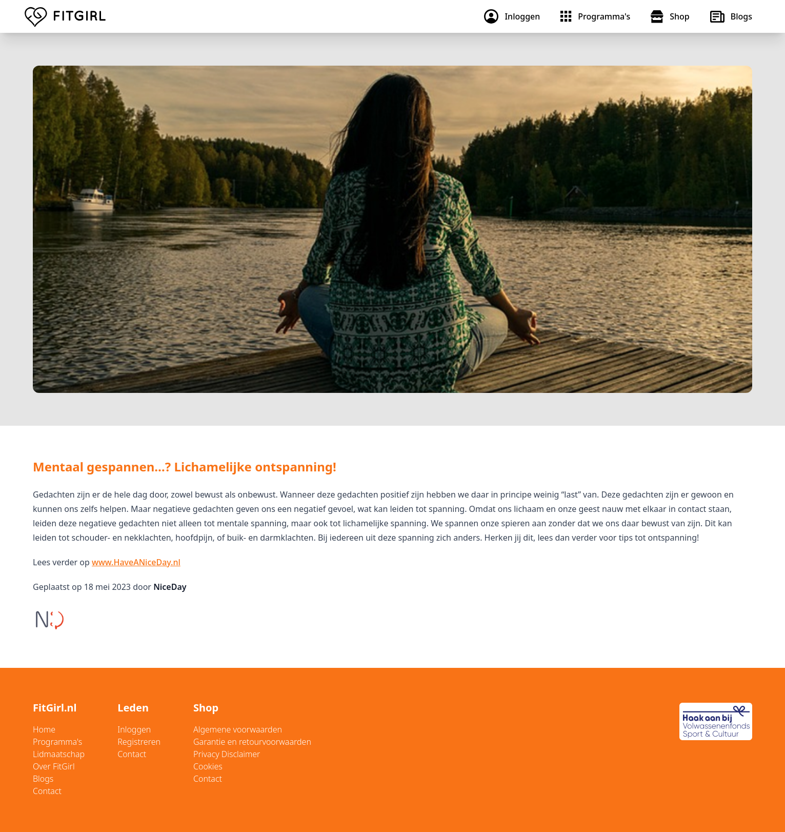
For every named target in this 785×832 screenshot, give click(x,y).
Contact (47, 791)
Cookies (208, 766)
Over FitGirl (54, 766)
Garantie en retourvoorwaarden (252, 741)
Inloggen (134, 729)
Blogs (43, 778)
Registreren (138, 741)
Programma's (57, 741)
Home (44, 729)
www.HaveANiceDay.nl (136, 562)
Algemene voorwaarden (237, 729)
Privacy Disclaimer (226, 754)
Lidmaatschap (59, 754)
